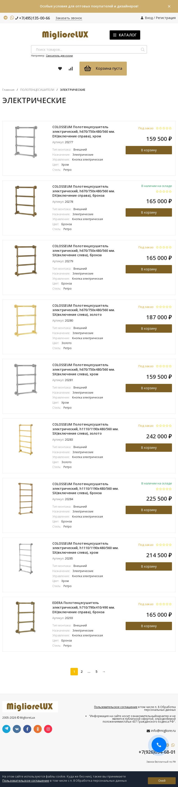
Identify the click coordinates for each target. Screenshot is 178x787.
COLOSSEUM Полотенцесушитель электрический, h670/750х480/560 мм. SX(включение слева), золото (83, 310)
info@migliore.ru (163, 730)
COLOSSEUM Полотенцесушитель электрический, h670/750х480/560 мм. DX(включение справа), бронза (83, 191)
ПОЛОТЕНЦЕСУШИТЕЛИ (37, 89)
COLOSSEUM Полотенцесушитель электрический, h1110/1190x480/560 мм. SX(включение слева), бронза (85, 488)
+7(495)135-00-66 (32, 18)
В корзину (149, 150)
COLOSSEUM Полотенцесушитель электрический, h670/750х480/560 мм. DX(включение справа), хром (83, 131)
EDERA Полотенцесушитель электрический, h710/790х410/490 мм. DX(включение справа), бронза (83, 607)
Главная (8, 89)
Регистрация (166, 18)
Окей (161, 781)
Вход (149, 18)
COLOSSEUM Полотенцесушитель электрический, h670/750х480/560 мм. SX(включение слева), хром (83, 369)
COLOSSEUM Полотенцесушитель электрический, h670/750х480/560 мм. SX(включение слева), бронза (83, 250)
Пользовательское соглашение (115, 707)
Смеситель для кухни (59, 55)
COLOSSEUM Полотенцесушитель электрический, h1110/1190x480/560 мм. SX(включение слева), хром (85, 548)
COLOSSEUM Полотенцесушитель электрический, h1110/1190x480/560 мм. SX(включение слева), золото (85, 429)
